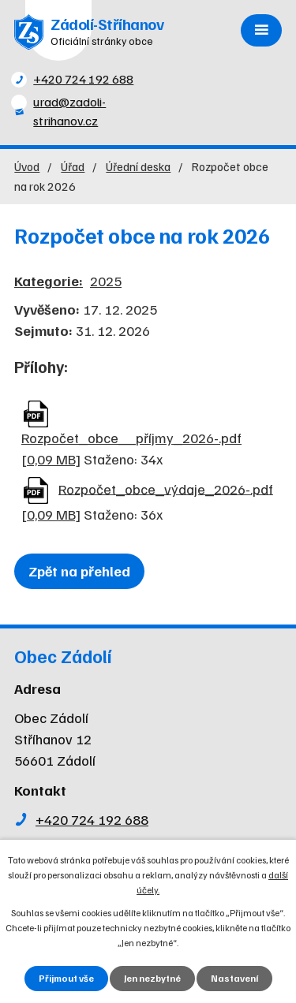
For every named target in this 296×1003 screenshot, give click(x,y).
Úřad (72, 165)
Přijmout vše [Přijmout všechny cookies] (66, 978)
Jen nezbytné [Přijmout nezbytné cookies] (152, 978)
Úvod (26, 165)
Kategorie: (48, 280)
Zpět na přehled (79, 571)
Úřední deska (138, 165)
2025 (106, 280)
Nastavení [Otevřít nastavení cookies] (234, 978)
